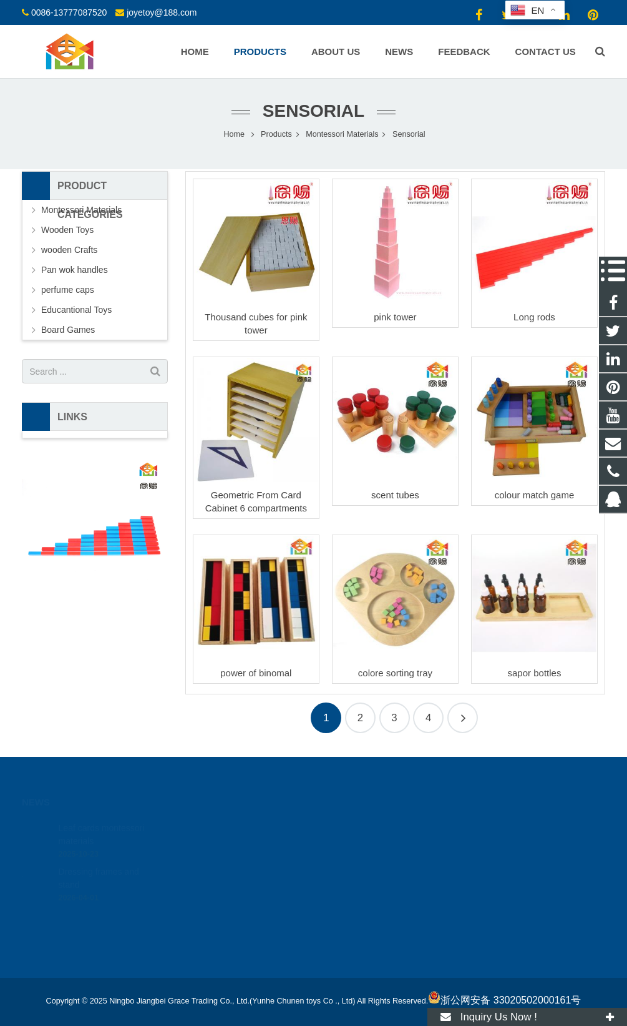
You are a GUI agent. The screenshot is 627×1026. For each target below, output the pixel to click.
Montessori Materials (81, 210)
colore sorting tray (395, 673)
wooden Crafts (69, 250)
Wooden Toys (67, 230)
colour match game (535, 495)
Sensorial (313, 111)
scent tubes (395, 495)
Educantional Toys (76, 310)
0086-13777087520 (69, 12)
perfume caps (67, 290)
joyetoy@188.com (162, 12)
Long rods (534, 317)
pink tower (395, 317)
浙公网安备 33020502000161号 (504, 1000)
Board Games (68, 330)
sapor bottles (534, 673)
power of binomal (255, 673)
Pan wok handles (74, 270)
